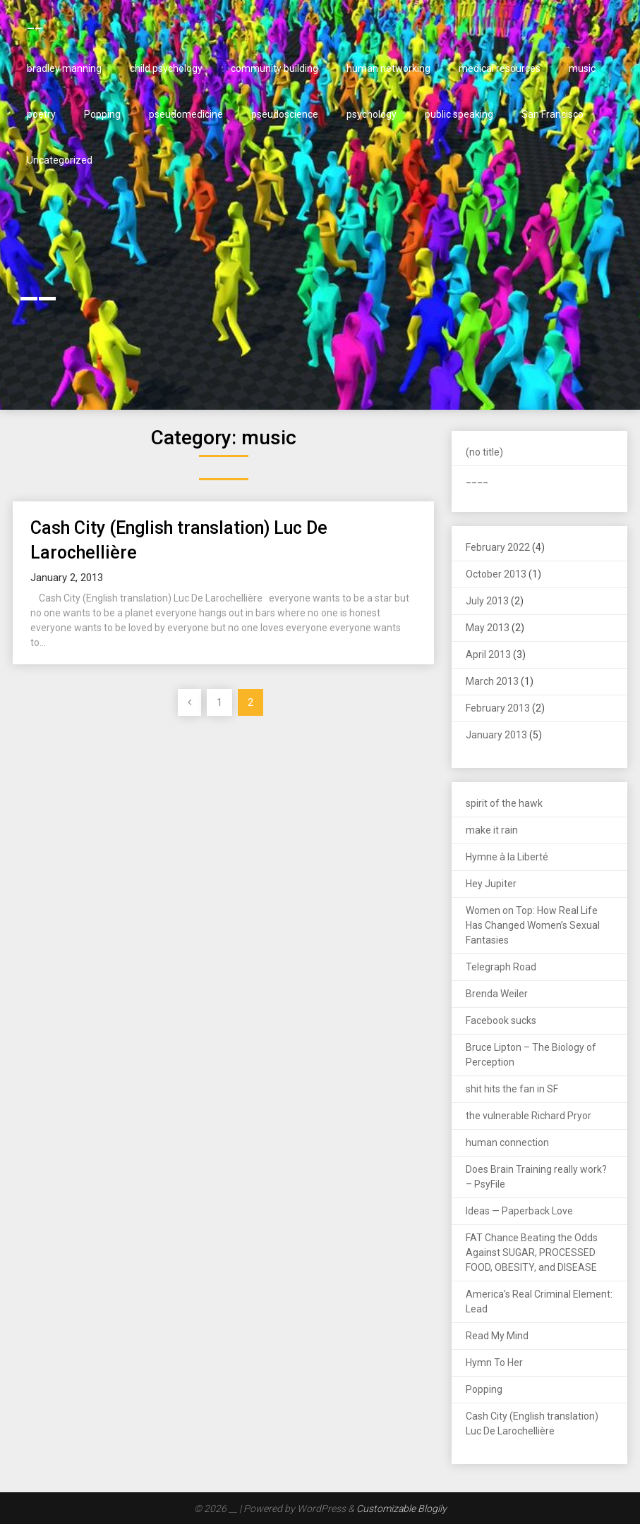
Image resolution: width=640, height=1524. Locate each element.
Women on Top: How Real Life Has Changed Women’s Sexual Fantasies (533, 925)
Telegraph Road (501, 967)
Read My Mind (497, 1335)
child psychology (166, 68)
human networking (388, 68)
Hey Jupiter (491, 883)
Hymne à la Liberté (507, 856)
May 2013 (487, 627)
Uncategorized (59, 160)
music (582, 68)
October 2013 (496, 574)
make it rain (492, 830)
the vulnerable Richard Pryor (528, 1115)
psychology (371, 114)
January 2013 (496, 734)
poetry (41, 114)
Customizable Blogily (401, 1508)
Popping (102, 114)
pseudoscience (284, 114)
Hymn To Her (494, 1362)
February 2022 (498, 547)
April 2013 (488, 654)
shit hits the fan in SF (512, 1089)
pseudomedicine (186, 114)
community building (274, 68)
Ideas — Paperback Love (519, 1211)
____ (477, 478)
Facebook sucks (501, 1020)
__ (34, 22)
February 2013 (498, 708)
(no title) (484, 452)
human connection (507, 1142)
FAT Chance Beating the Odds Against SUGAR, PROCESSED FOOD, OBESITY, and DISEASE (532, 1252)
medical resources (500, 68)
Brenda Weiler (497, 993)
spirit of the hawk (504, 803)
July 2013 (487, 600)
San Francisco (552, 114)
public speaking (459, 114)
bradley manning (64, 68)
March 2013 (492, 681)
